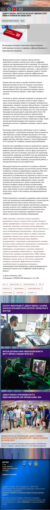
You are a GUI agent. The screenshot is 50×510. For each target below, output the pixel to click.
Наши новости (7, 466)
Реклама (5, 470)
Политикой (25, 502)
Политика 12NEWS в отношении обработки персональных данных (23, 494)
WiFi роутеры (20, 292)
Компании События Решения (10, 21)
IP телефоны (31, 292)
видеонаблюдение (19, 288)
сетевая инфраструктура (34, 288)
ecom (4, 284)
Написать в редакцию (10, 468)
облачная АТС (6, 288)
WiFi (40, 284)
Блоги (22, 21)
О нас (4, 464)
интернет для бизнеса (29, 284)
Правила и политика (9, 475)
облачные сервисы (7, 292)
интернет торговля (14, 284)
